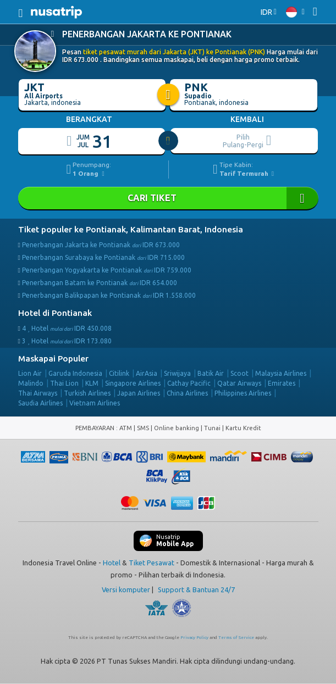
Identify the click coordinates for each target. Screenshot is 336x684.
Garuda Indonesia (75, 373)
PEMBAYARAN (95, 428)
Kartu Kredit (243, 428)
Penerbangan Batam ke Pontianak (99, 282)
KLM (91, 383)
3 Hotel (67, 340)
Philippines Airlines (242, 393)
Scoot (239, 373)
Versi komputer (126, 589)
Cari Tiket (168, 198)
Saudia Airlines (40, 403)
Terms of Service (236, 637)
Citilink (119, 373)
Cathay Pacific (189, 383)
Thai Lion (64, 383)
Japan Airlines (138, 393)
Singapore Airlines (133, 383)
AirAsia (146, 373)
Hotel (111, 562)
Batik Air (210, 373)
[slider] (169, 141)
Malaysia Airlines (280, 373)
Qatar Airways (239, 383)
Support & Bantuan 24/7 (196, 589)
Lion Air (30, 373)
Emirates (281, 383)
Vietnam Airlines (94, 403)
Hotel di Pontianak (55, 313)
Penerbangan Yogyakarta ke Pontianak (106, 270)
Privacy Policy (194, 637)
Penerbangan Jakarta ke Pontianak (101, 244)
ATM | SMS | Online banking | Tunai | (172, 428)
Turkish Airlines (87, 393)
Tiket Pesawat (151, 562)
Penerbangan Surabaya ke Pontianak (103, 257)
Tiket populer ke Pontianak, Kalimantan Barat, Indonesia (130, 229)
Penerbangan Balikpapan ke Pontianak (109, 295)
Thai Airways (37, 393)
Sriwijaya (177, 373)
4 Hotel (67, 328)
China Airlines (187, 393)
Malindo (30, 383)
